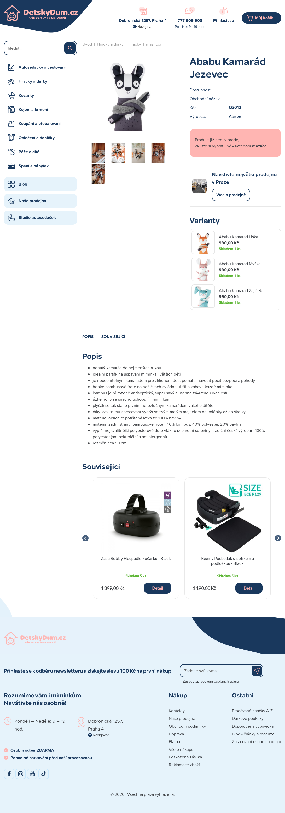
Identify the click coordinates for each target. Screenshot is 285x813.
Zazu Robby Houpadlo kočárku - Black (136, 558)
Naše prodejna (32, 201)
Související (113, 336)
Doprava (176, 734)
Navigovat (145, 26)
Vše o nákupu (181, 749)
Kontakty (177, 711)
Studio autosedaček (37, 218)
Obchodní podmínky (187, 726)
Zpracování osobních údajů (256, 741)
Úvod (87, 44)
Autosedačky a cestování (42, 67)
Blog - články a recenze (253, 734)
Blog (23, 184)
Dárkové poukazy (248, 718)
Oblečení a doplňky (37, 138)
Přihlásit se (223, 20)
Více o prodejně (231, 195)
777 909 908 (190, 20)
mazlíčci (153, 44)
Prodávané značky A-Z (252, 711)
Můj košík (264, 18)
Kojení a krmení (33, 109)
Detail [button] (157, 587)
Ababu (235, 116)
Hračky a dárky (33, 81)
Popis (88, 336)
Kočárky (26, 95)
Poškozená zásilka (185, 757)
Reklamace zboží (184, 765)
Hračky (135, 44)
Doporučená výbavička (253, 726)
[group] (136, 538)
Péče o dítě (29, 152)
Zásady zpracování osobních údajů (211, 681)
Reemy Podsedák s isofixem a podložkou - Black (227, 561)
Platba (174, 741)
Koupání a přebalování (40, 124)
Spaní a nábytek (34, 166)
